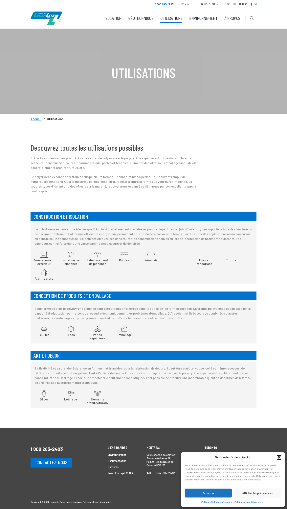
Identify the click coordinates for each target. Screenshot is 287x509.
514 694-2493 (165, 473)
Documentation (209, 4)
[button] (279, 457)
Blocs (71, 331)
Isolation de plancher (70, 257)
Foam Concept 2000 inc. (122, 473)
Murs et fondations (204, 261)
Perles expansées (97, 332)
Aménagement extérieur (44, 257)
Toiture (231, 260)
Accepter (208, 493)
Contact (186, 4)
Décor (44, 395)
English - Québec (236, 4)
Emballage (124, 331)
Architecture (44, 274)
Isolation (112, 18)
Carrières (113, 467)
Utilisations (171, 18)
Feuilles (43, 331)
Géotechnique (141, 18)
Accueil (36, 118)
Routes (124, 256)
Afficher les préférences (257, 493)
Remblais (151, 256)
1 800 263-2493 (47, 449)
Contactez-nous (51, 462)
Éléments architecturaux (97, 397)
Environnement (203, 18)
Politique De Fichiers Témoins (216, 501)
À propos (232, 18)
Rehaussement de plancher (97, 257)
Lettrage (70, 395)
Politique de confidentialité (248, 501)
